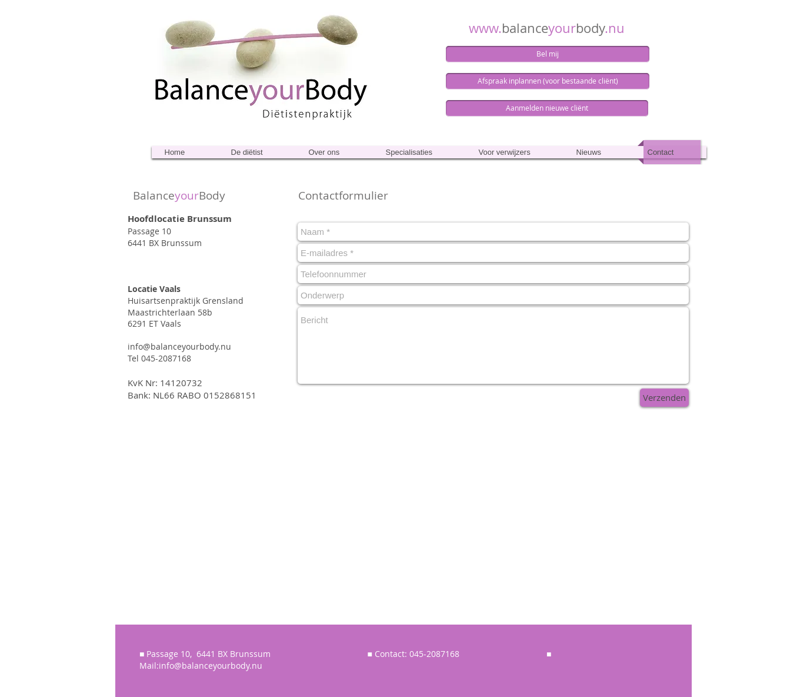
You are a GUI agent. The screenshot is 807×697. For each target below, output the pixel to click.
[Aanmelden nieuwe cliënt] (547, 108)
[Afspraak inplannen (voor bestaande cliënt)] (547, 81)
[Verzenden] (664, 398)
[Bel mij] (547, 54)
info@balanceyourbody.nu (179, 346)
